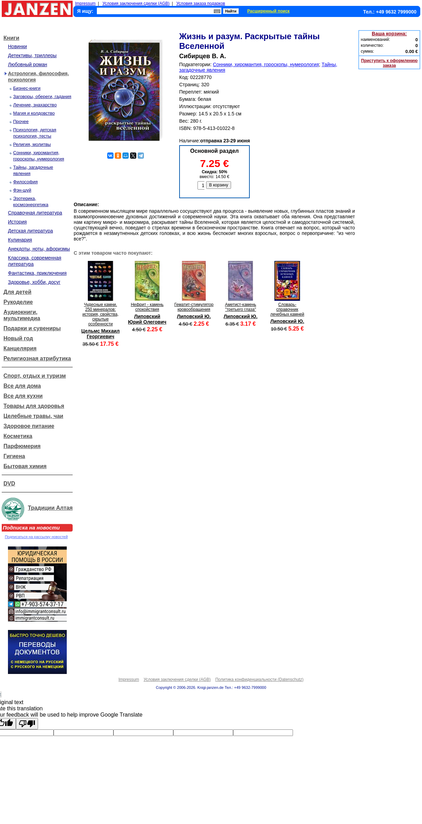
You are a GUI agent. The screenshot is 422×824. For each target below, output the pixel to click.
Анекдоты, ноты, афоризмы (39, 249)
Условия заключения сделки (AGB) (135, 3)
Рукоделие (18, 302)
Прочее (21, 121)
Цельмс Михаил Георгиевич (100, 333)
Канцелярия (20, 348)
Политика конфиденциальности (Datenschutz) (259, 679)
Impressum (85, 3)
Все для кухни (23, 396)
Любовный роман (27, 64)
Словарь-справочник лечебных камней (287, 309)
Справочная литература (35, 213)
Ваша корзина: (389, 33)
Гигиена (14, 456)
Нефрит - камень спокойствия (147, 307)
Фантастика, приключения (37, 273)
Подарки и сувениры (32, 328)
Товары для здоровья (33, 406)
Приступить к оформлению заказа (389, 63)
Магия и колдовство (34, 113)
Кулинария (20, 240)
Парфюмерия (21, 446)
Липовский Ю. (194, 316)
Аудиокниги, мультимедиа (21, 315)
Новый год (18, 338)
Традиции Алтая (50, 508)
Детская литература (30, 231)
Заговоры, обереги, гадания (42, 96)
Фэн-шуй (22, 190)
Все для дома (22, 386)
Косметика (17, 436)
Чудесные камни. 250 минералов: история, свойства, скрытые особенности (100, 314)
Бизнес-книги (26, 88)
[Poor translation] (27, 723)
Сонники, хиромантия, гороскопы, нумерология (266, 64)
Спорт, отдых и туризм (34, 376)
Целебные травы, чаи (33, 416)
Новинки (17, 46)
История (17, 222)
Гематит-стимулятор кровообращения (193, 307)
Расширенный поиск (268, 11)
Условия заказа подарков (200, 3)
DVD (9, 483)
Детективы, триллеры (32, 55)
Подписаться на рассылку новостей (36, 537)
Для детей (17, 292)
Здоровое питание (28, 426)
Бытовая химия (25, 466)
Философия (25, 181)
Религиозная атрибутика (37, 358)
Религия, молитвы (32, 144)
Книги (11, 38)
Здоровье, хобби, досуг (34, 282)
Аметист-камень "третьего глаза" (240, 307)
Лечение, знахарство (35, 104)
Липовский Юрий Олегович (147, 319)
